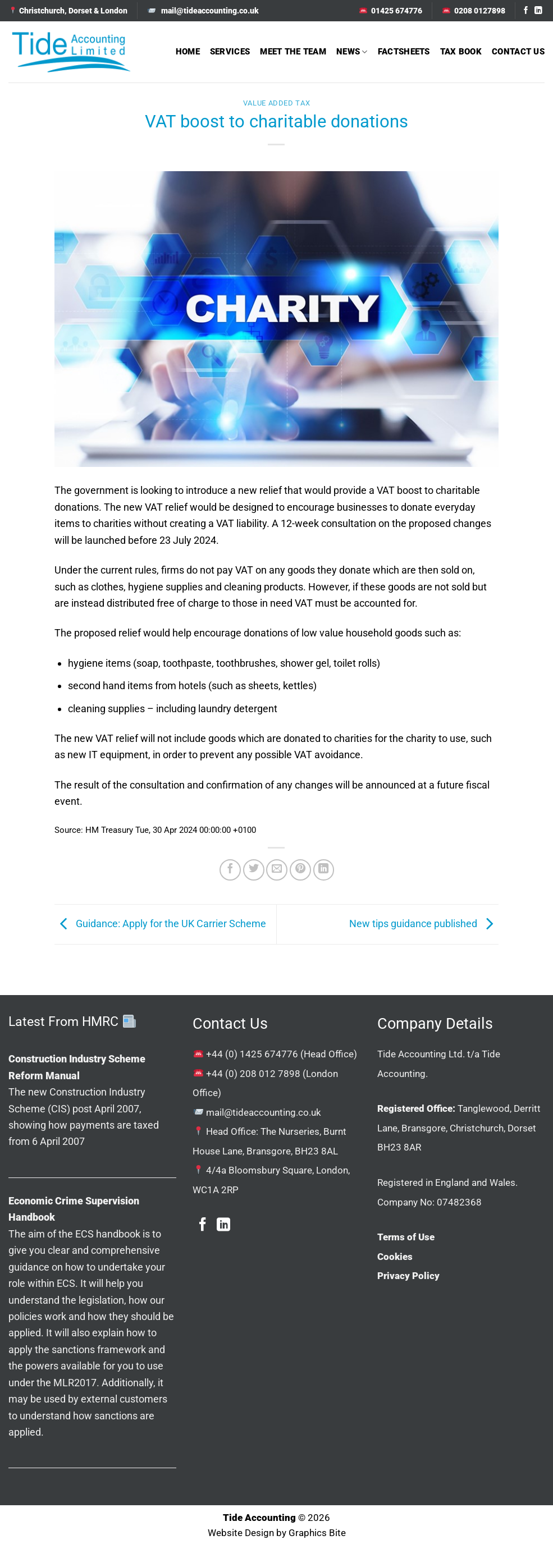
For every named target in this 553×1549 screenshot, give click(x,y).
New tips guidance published (424, 923)
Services (230, 52)
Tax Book (461, 52)
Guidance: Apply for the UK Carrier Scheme (160, 923)
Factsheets (404, 52)
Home (188, 52)
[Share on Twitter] (253, 870)
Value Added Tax (276, 103)
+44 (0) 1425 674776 (252, 1054)
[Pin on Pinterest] (300, 870)
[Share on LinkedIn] (324, 870)
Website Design (241, 1533)
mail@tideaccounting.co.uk (263, 1112)
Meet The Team (293, 52)
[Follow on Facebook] (526, 11)
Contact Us (518, 52)
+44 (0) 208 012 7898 (253, 1073)
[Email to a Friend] (276, 870)
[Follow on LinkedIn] (538, 11)
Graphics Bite (317, 1533)
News (352, 52)
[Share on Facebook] (230, 870)
